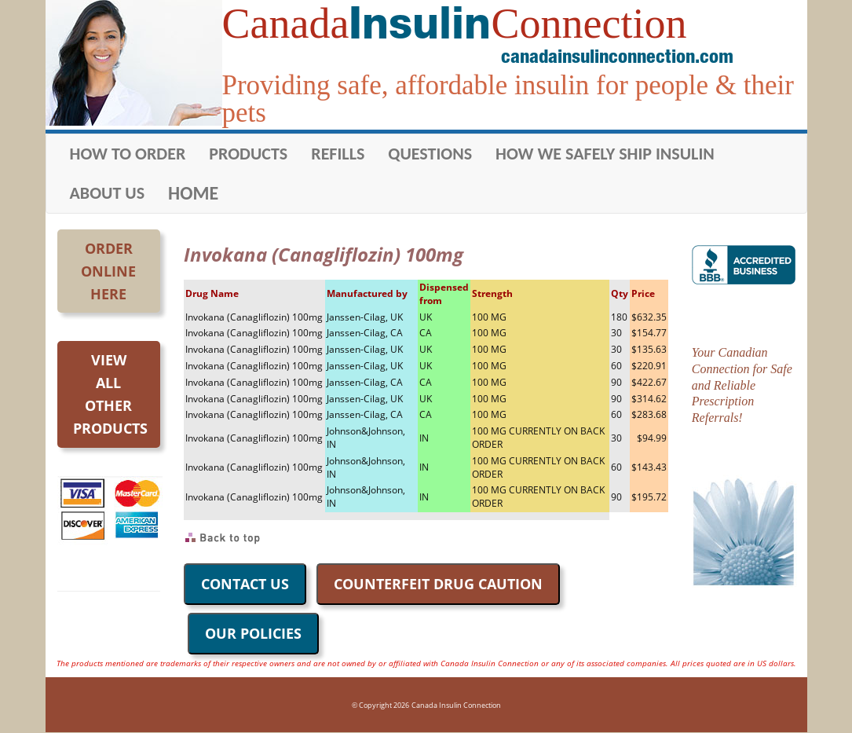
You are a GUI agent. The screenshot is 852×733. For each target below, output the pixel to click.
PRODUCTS (248, 153)
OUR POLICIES (253, 633)
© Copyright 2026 (380, 705)
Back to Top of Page (223, 538)
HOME (193, 192)
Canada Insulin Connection (456, 705)
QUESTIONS (430, 153)
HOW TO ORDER (128, 153)
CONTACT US (245, 583)
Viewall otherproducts (110, 393)
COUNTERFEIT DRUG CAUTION (438, 583)
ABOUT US (107, 192)
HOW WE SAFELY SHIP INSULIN (605, 153)
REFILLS (337, 153)
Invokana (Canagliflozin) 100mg (254, 317)
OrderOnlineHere (108, 271)
